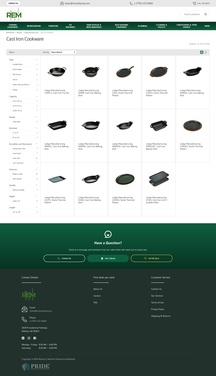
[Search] (195, 14)
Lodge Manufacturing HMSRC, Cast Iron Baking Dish (56, 146)
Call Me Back (201, 3)
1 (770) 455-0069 (38, 321)
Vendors (19, 33)
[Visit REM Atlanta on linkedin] (23, 337)
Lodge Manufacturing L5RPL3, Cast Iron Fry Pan (56, 91)
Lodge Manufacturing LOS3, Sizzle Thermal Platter (122, 93)
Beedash (71, 359)
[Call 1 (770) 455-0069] (141, 3)
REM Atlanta (10, 33)
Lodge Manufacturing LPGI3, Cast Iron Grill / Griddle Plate (156, 200)
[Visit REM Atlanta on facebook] (35, 337)
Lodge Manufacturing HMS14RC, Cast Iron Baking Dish (156, 146)
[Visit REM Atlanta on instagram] (29, 337)
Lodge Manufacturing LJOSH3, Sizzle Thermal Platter (123, 200)
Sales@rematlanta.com (41, 310)
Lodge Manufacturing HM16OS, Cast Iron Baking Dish (124, 146)
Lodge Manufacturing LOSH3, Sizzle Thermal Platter (157, 93)
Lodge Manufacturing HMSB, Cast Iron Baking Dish (89, 93)
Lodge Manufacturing (31, 33)
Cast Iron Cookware (46, 33)
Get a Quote (108, 258)
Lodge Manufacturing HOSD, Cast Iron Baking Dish (89, 200)
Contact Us (13, 3)
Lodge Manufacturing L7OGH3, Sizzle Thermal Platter (191, 146)
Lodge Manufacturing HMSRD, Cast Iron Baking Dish (90, 146)
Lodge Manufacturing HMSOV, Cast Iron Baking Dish (192, 93)
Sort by (46, 52)
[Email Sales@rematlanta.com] (75, 3)
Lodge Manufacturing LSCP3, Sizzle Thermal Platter (55, 200)
